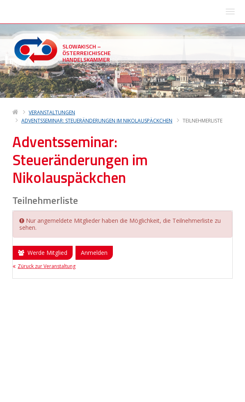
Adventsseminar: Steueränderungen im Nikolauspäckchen (96, 22)
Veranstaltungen (52, 14)
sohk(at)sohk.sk (57, 370)
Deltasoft (58, 394)
